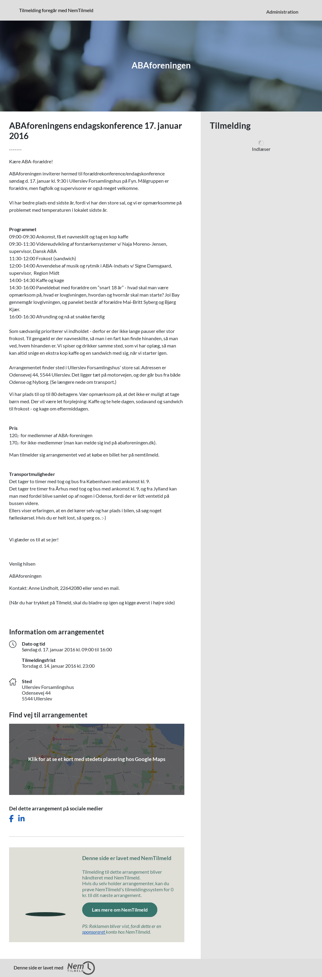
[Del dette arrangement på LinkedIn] (21, 818)
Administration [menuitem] (282, 12)
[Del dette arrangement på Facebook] (11, 818)
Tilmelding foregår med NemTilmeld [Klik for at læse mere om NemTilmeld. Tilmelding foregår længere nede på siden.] (57, 10)
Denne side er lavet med (54, 968)
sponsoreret (94, 932)
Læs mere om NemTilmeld (124, 909)
